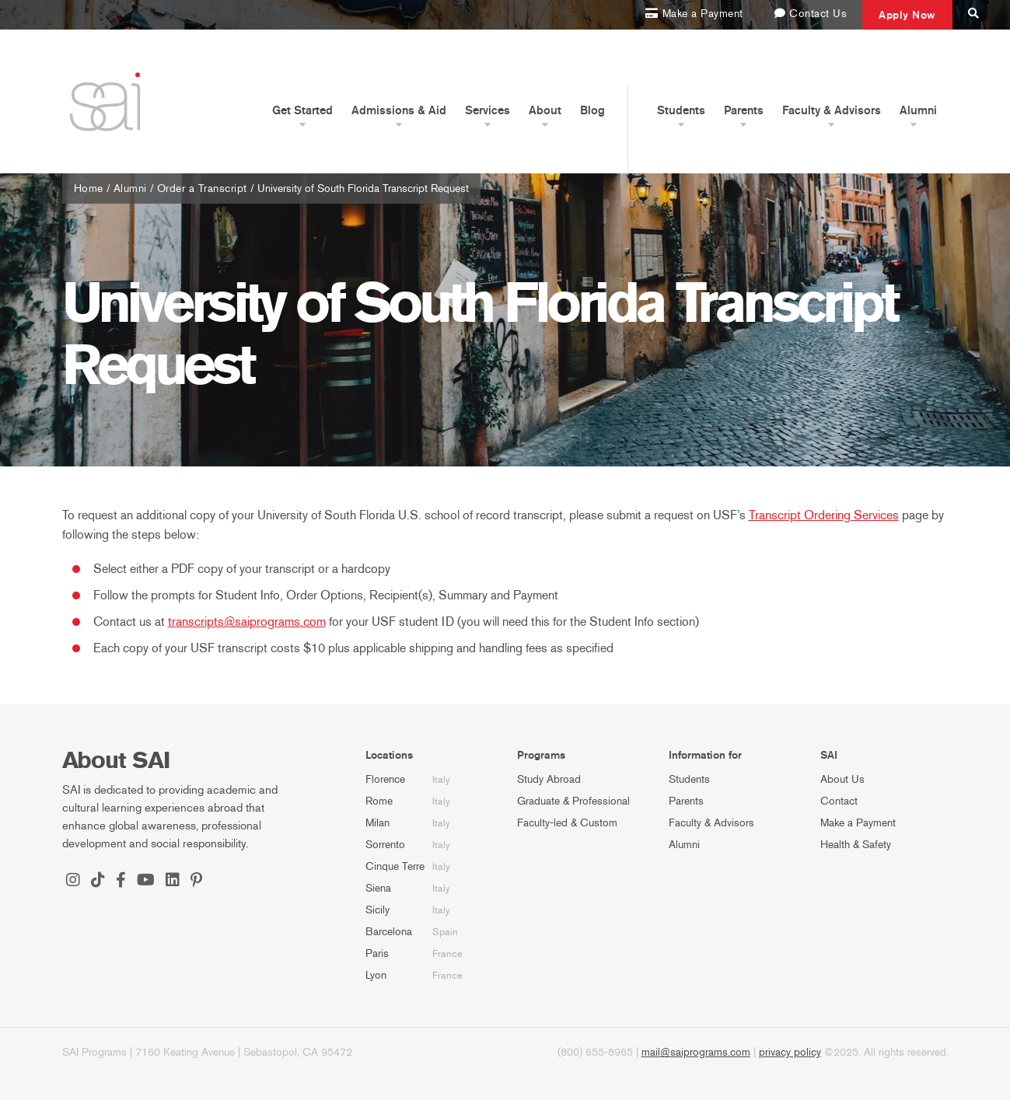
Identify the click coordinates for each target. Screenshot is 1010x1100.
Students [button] (681, 110)
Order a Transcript (202, 188)
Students (689, 779)
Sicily (377, 910)
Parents (686, 801)
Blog (592, 110)
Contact (839, 801)
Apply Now (907, 15)
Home (88, 188)
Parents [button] (744, 110)
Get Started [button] (302, 110)
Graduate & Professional (573, 801)
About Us (842, 779)
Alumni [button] (918, 110)
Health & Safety (855, 844)
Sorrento (385, 844)
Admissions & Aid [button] (398, 110)
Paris (377, 953)
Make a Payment (858, 822)
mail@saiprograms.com (695, 1052)
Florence (385, 779)
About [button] (545, 110)
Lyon (375, 975)
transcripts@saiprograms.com (247, 621)
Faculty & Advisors (711, 822)
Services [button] (487, 110)
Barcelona (388, 931)
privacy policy (790, 1052)
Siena (378, 888)
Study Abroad (549, 779)
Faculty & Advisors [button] (831, 110)
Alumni (130, 188)
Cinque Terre (395, 866)
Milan (377, 822)
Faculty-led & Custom (567, 822)
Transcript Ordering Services (824, 515)
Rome (379, 801)
